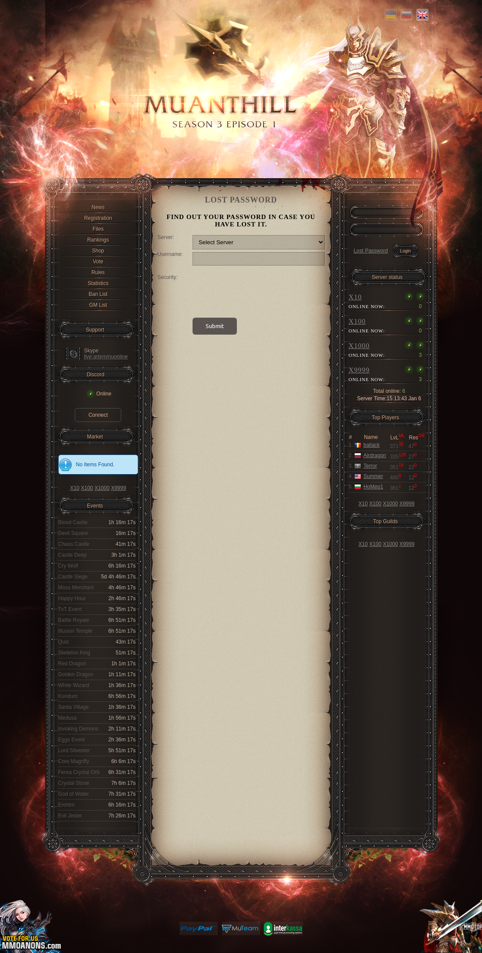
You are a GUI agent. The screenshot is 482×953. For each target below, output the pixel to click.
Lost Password (371, 251)
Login (405, 251)
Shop (98, 251)
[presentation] (259, 291)
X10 (74, 488)
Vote (98, 262)
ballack (371, 445)
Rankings (98, 240)
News (98, 207)
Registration (98, 218)
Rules (98, 272)
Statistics (98, 283)
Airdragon (374, 455)
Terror (370, 466)
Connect (98, 415)
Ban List (98, 294)
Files (98, 229)
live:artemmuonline (106, 357)
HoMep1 (373, 487)
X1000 (102, 488)
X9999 (118, 488)
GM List (98, 305)
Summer (373, 476)
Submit (215, 326)
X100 (87, 488)
